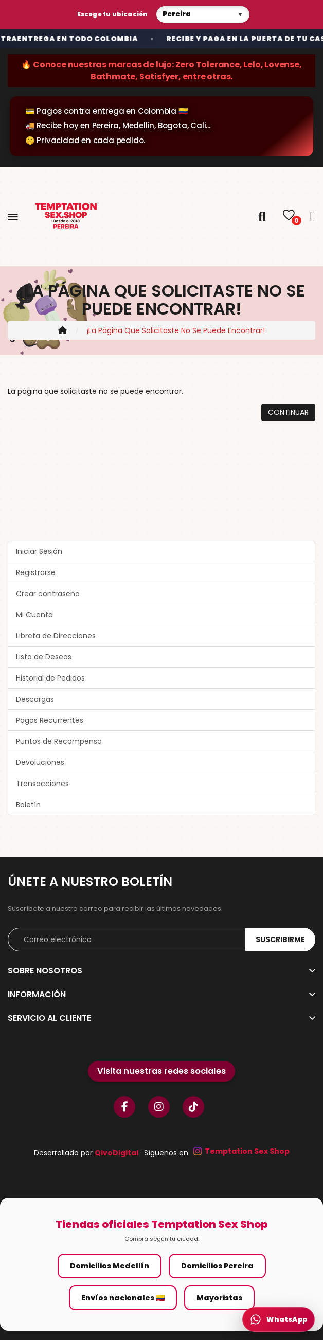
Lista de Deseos (43, 657)
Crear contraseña (48, 593)
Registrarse (36, 572)
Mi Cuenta (34, 615)
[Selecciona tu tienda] (202, 14)
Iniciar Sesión (39, 551)
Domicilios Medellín (109, 1266)
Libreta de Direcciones (56, 636)
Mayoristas (219, 1298)
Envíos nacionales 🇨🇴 (123, 1298)
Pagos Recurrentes (49, 720)
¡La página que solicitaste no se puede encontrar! (176, 330)
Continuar (288, 412)
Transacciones (42, 783)
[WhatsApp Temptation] (278, 1319)
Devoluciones (40, 762)
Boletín (28, 804)
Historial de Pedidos (50, 678)
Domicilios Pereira (217, 1266)
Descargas (35, 699)
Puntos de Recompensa (59, 741)
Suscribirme (280, 939)
